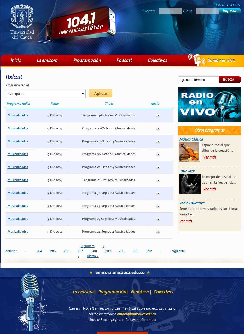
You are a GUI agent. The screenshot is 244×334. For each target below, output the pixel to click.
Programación (87, 60)
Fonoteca (141, 292)
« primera (88, 246)
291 (135, 251)
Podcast (124, 60)
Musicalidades (18, 115)
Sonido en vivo (209, 104)
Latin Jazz (186, 171)
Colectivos (157, 60)
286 (66, 251)
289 (108, 251)
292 (149, 251)
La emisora (47, 60)
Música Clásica (191, 139)
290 (122, 251)
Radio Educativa (192, 203)
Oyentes (150, 11)
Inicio (16, 60)
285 (53, 251)
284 (39, 251)
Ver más (209, 157)
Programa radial (17, 85)
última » (93, 256)
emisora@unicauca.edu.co (136, 314)
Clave (189, 11)
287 (80, 251)
